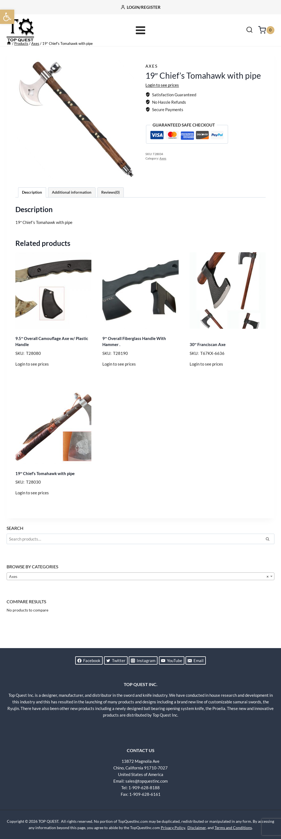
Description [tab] (32, 207)
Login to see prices (162, 100)
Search (269, 555)
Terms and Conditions (233, 827)
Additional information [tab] (71, 207)
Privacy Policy (173, 827)
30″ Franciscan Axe (208, 359)
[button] (7, 17)
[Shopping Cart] (266, 30)
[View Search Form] (249, 30)
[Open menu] (140, 30)
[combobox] (140, 591)
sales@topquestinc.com (146, 780)
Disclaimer (196, 827)
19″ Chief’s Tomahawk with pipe (45, 488)
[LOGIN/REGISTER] (140, 7)
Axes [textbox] (139, 592)
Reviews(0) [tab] (110, 207)
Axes (151, 81)
